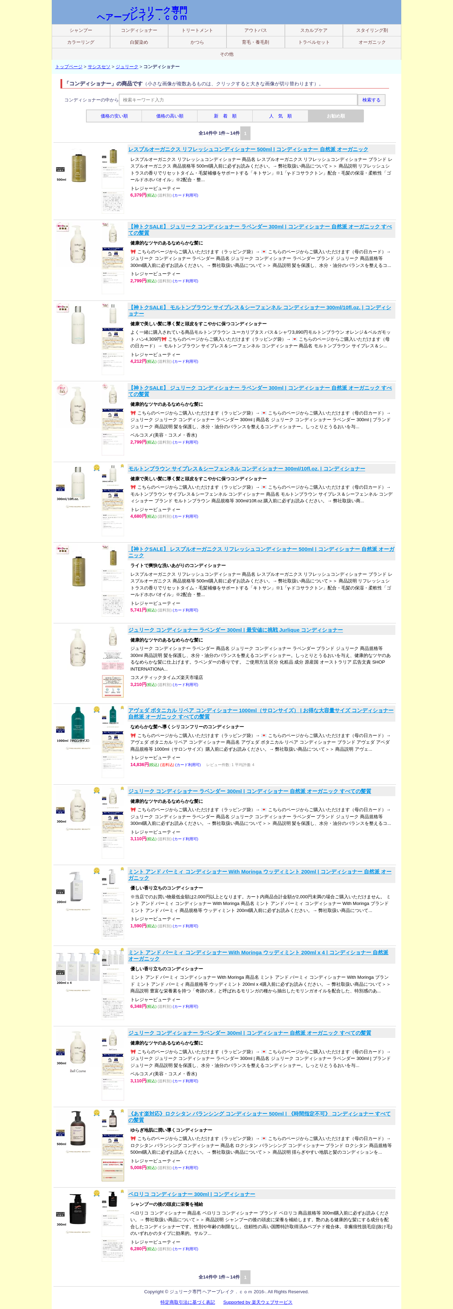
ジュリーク (127, 66)
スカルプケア (314, 30)
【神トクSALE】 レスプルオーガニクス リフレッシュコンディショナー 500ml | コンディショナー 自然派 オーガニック (261, 552)
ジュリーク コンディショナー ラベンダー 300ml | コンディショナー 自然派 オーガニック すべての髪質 (249, 791)
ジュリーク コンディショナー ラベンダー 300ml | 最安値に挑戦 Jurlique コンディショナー (235, 630)
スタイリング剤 (372, 30)
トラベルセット (314, 42)
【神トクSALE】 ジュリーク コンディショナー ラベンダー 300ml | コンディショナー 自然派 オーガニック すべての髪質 (260, 230)
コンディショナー (139, 30)
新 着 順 (225, 116)
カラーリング (80, 42)
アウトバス (255, 30)
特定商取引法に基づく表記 (187, 1302)
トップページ (68, 66)
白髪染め (139, 42)
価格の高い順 (170, 116)
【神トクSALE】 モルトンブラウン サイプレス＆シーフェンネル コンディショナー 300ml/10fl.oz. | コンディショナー (259, 310)
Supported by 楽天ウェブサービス (258, 1302)
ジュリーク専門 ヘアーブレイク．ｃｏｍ (142, 14)
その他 (226, 54)
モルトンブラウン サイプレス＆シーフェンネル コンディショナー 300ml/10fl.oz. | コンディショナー (246, 469)
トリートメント (197, 30)
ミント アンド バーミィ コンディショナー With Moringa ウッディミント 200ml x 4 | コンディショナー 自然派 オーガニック (258, 955)
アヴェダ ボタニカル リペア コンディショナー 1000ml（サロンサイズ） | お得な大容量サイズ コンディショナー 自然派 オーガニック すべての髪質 (261, 713)
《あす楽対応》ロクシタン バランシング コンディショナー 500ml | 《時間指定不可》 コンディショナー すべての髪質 (259, 1117)
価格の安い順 (114, 116)
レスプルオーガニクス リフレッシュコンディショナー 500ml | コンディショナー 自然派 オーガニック (248, 149)
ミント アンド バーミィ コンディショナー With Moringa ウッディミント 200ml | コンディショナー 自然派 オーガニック (259, 875)
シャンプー (81, 30)
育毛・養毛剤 (255, 42)
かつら (197, 42)
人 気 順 (280, 116)
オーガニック (372, 42)
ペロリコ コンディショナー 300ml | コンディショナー (191, 1194)
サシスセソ (99, 66)
